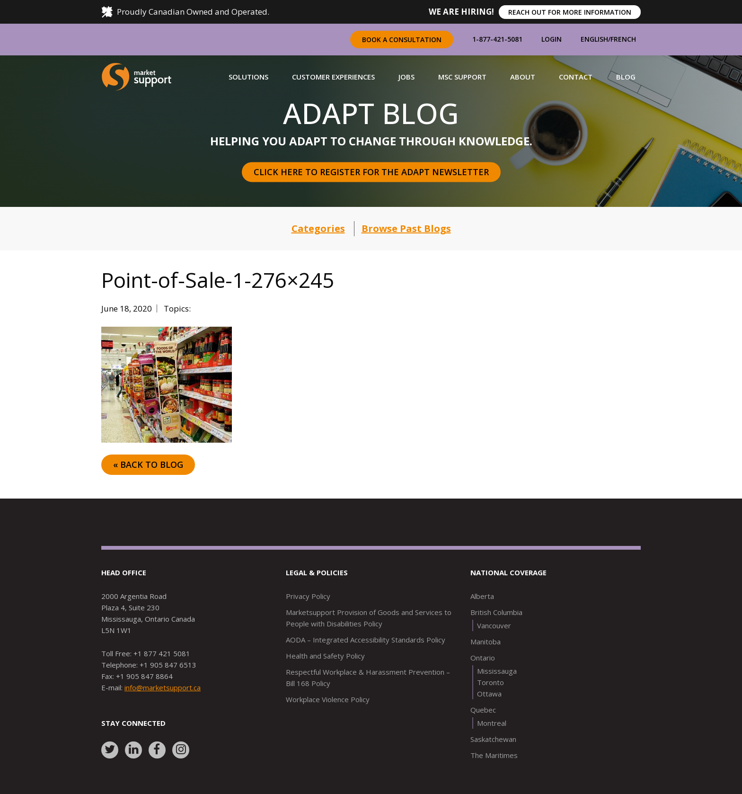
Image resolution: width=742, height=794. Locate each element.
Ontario (482, 657)
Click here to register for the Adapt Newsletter (371, 172)
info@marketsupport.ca (162, 687)
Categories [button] (318, 228)
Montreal (491, 723)
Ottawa (489, 693)
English (594, 39)
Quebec (483, 709)
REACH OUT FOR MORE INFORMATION (569, 12)
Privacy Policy (308, 596)
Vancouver (494, 625)
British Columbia (496, 612)
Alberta (482, 596)
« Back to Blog (148, 464)
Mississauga (497, 671)
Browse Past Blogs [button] (406, 228)
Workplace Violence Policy (328, 699)
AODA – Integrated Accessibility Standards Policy (365, 639)
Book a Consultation (402, 39)
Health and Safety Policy (325, 655)
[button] (248, 77)
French (623, 39)
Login (551, 39)
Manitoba (485, 641)
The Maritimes (494, 755)
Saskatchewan (493, 739)
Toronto (490, 682)
